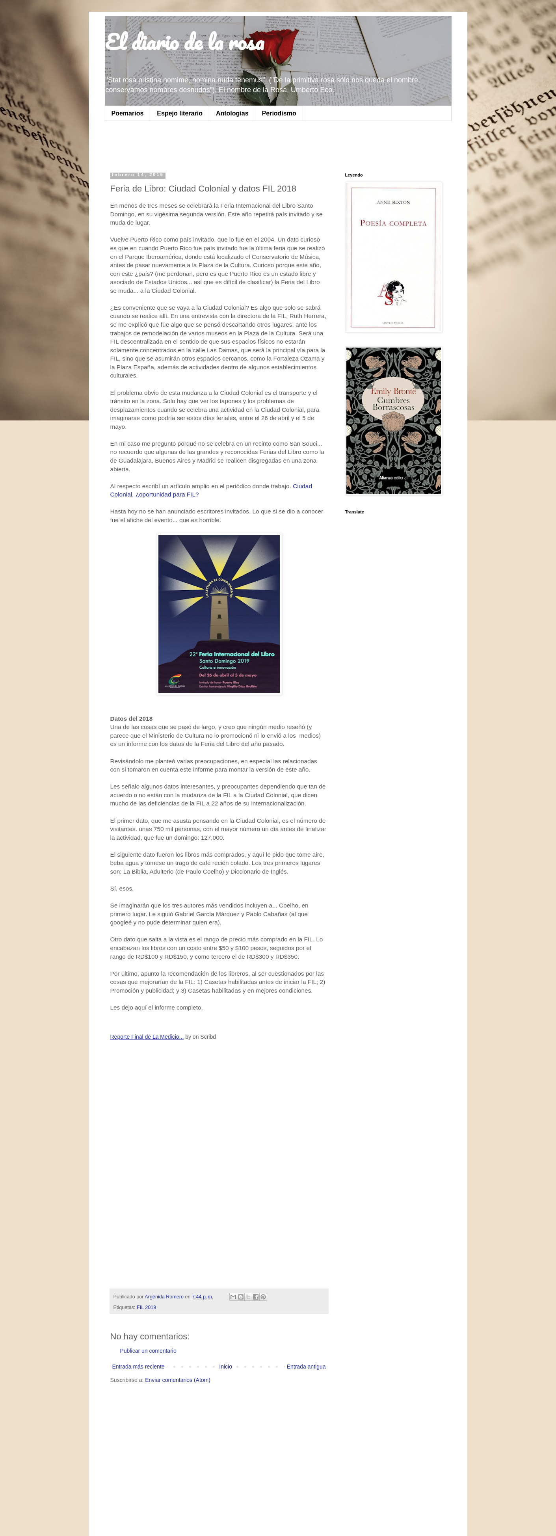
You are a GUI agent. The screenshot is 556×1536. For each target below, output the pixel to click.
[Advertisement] (209, 144)
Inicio (225, 1366)
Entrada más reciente (138, 1366)
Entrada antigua (306, 1366)
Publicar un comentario (148, 1351)
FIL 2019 (146, 1307)
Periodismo (279, 113)
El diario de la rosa (184, 41)
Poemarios (128, 113)
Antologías (232, 113)
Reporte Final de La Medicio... (147, 1037)
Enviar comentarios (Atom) (177, 1380)
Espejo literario (180, 113)
